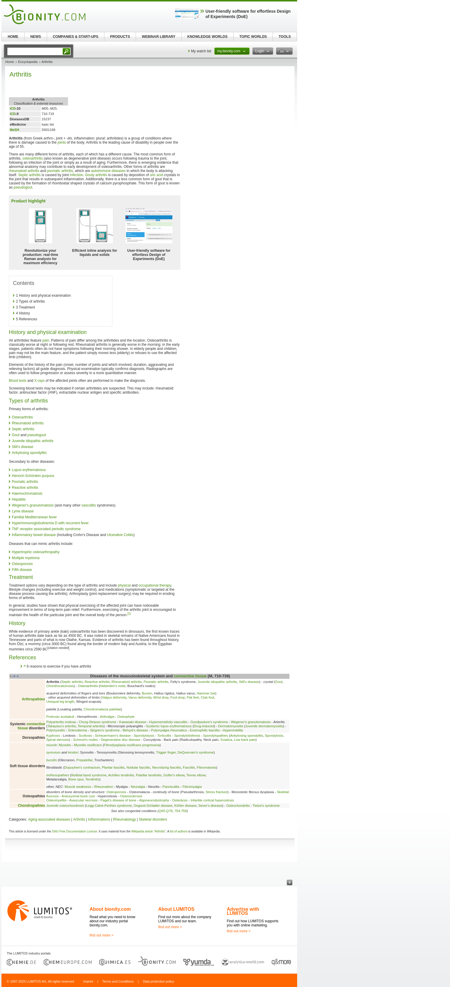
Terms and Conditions (118, 981)
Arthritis (79, 819)
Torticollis (164, 735)
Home (9, 62)
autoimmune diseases (108, 171)
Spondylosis (274, 735)
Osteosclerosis (131, 796)
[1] (129, 613)
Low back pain (245, 739)
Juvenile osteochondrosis (65, 805)
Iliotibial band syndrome (89, 775)
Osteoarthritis (22, 417)
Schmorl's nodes (85, 739)
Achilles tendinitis (121, 775)
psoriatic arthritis (60, 171)
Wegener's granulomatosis (33, 505)
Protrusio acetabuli (60, 716)
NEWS (35, 37)
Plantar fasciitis (113, 767)
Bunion (147, 693)
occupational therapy (155, 585)
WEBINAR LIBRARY (159, 37)
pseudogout (23, 187)
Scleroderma (77, 730)
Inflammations (99, 819)
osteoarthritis (32, 158)
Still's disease (22, 447)
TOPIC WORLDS (253, 37)
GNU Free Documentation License (74, 831)
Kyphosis (53, 735)
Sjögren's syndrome (105, 730)
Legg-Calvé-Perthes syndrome (109, 805)
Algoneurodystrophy (154, 800)
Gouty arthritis (96, 175)
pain (45, 340)
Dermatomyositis (230, 726)
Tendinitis (92, 779)
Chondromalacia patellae (102, 709)
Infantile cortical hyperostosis (212, 800)
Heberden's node (112, 686)
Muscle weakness (77, 786)
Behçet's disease (135, 730)
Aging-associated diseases (49, 819)
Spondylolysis (144, 735)
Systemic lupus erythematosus (169, 726)
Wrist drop (161, 697)
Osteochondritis (238, 805)
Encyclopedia (27, 62)
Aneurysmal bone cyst (78, 796)
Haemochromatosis (27, 493)
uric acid (156, 175)
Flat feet (193, 697)
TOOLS (285, 37)
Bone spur (75, 779)
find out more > (101, 935)
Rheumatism (103, 786)
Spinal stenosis (57, 739)
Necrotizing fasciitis (166, 767)
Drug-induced (204, 726)
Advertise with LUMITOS (243, 911)
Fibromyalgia (192, 786)
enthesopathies (57, 775)
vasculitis (89, 505)
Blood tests (17, 381)
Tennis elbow (195, 775)
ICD (13, 108)
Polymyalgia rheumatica (169, 730)
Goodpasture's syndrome (209, 722)
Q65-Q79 (166, 811)
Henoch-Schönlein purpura (33, 476)
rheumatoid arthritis (24, 171)
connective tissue (190, 676)
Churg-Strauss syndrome (97, 722)
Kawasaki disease (132, 722)
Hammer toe (206, 693)
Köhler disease (185, 805)
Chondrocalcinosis (60, 686)
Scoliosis (85, 735)
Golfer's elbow (174, 775)
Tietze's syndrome (266, 805)
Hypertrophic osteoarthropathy (35, 552)
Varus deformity (139, 697)
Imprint (88, 981)
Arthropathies (33, 699)
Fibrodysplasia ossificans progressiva (132, 745)
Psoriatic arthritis (25, 482)
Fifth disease (22, 570)
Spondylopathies (215, 735)
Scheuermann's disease (113, 735)
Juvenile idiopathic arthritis (33, 441)
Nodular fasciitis (138, 767)
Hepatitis (19, 499)
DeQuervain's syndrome (196, 752)
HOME (13, 37)
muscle (51, 745)
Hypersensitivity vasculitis (168, 722)
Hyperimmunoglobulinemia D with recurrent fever (50, 523)
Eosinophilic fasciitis (205, 730)
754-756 (180, 811)
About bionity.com (110, 909)
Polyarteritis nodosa (61, 722)
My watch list (201, 51)
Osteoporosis (22, 564)
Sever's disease (210, 805)
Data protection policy (158, 981)
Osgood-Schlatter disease (153, 805)
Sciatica (226, 739)
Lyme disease (23, 511)
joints (62, 142)
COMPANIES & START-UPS (75, 37)
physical (124, 585)
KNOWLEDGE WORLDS (207, 37)
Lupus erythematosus (29, 470)
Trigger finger (166, 752)
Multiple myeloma (25, 558)
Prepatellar (84, 760)
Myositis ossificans (88, 745)
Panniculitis (171, 786)
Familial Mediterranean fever (34, 517)
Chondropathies (31, 805)
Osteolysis (180, 800)
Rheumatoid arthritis (27, 423)
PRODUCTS (120, 37)
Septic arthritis (29, 175)
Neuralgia (138, 786)
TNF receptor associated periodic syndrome (46, 529)
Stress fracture (216, 792)
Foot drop (177, 697)
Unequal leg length (60, 701)
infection (76, 175)
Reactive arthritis (25, 488)
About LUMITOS (176, 909)
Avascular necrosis (83, 800)
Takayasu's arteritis (61, 726)
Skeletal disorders (153, 819)
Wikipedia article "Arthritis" (148, 831)
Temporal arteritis (90, 726)
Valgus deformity (114, 697)
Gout (16, 435)
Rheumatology (124, 819)
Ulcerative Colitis (120, 535)
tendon (73, 752)
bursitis (51, 760)
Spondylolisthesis (187, 735)
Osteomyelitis (56, 800)
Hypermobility (233, 730)
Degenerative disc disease (120, 739)
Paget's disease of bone (118, 800)
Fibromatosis (206, 767)
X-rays (39, 381)
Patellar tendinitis (149, 775)
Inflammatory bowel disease (34, 535)
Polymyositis (55, 730)
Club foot (207, 697)
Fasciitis (189, 767)
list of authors (178, 831)
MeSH (14, 130)
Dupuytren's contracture (82, 767)
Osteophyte (126, 716)
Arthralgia (107, 716)
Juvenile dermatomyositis (264, 726)
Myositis (65, 745)
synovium (53, 752)
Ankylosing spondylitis (29, 453)
